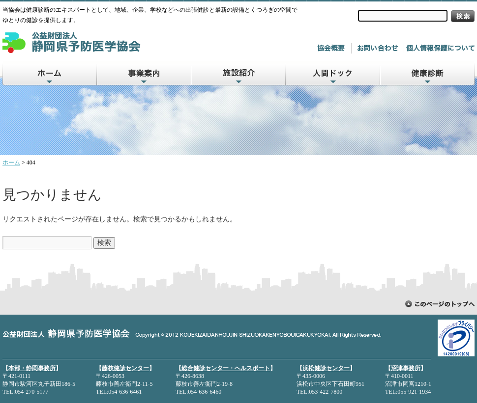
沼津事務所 (405, 368)
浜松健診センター (326, 368)
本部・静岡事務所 (32, 368)
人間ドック (333, 73)
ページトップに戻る (440, 303)
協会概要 (333, 48)
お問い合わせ (380, 48)
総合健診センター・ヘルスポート (225, 368)
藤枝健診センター (125, 368)
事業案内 (144, 73)
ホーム (49, 73)
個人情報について (440, 48)
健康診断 (428, 73)
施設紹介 (239, 73)
